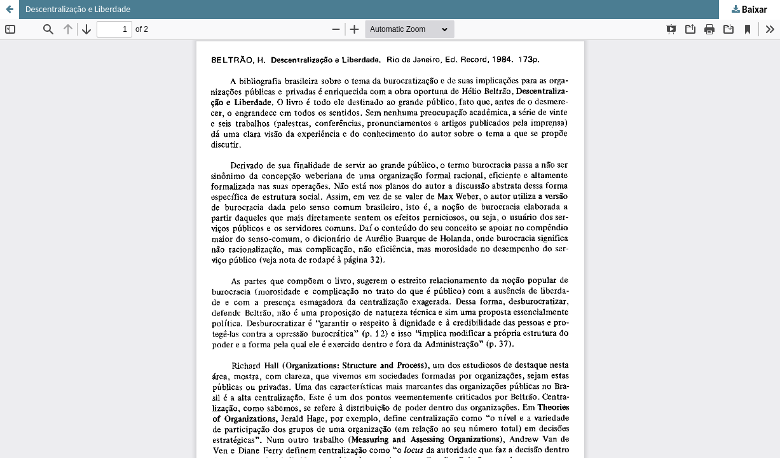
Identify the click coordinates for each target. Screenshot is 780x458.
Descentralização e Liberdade (77, 9)
